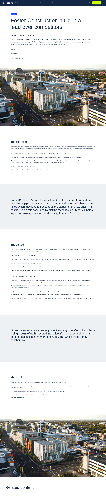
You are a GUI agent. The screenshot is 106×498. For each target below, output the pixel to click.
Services (18, 3)
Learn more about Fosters (17, 397)
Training (26, 3)
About (54, 3)
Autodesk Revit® (17, 57)
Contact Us (96, 3)
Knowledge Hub (44, 3)
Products (34, 3)
